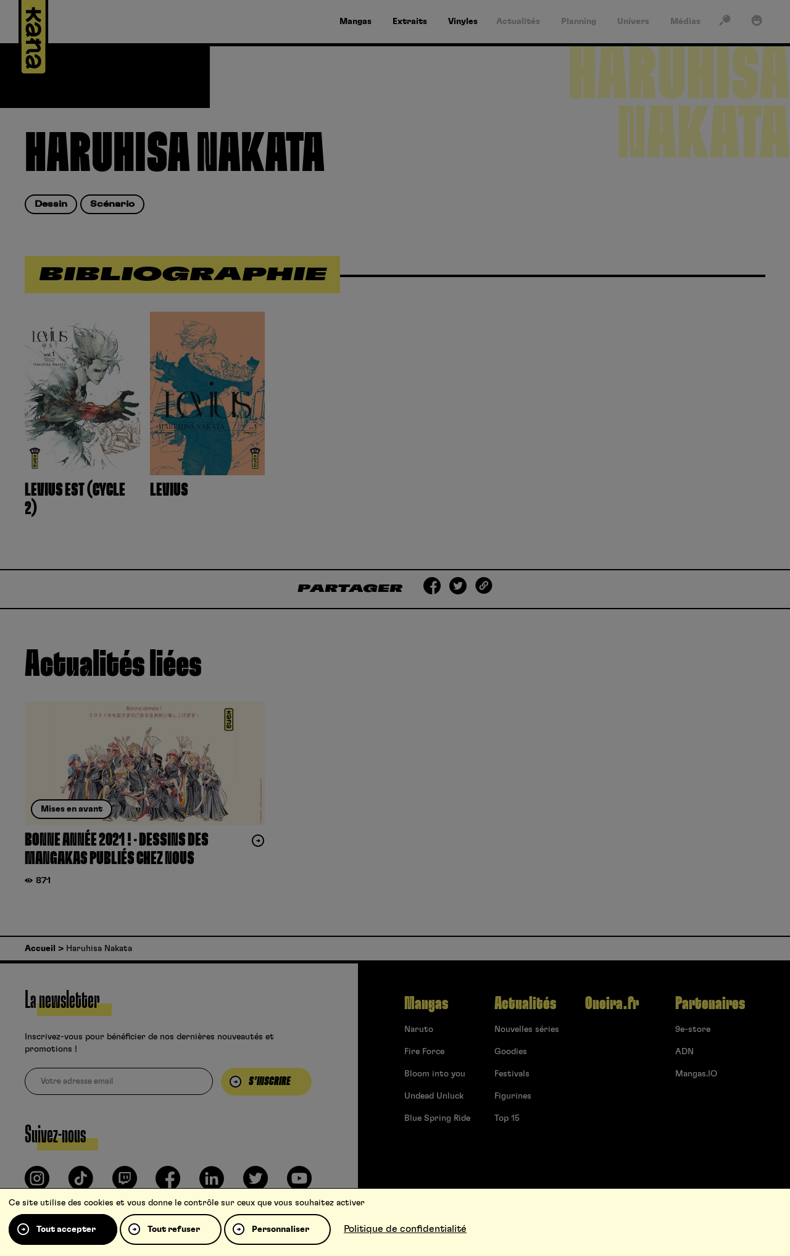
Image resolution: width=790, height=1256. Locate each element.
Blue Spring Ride (437, 1118)
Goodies (510, 1051)
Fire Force (424, 1051)
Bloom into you (434, 1074)
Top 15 (507, 1118)
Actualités (525, 1003)
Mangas (426, 1003)
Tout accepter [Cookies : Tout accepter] (66, 1229)
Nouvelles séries (526, 1029)
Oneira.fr (612, 1003)
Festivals (512, 1074)
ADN (684, 1051)
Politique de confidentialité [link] (405, 1229)
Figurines (512, 1096)
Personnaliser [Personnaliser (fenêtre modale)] (280, 1229)
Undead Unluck (434, 1096)
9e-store (692, 1029)
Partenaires (710, 1003)
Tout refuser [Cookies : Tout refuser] (174, 1229)
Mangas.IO (696, 1074)
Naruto (418, 1029)
